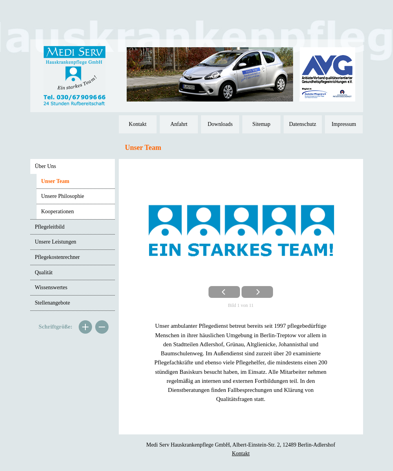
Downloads (220, 124)
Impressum (344, 124)
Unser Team (55, 181)
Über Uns (45, 166)
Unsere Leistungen (55, 242)
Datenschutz (302, 124)
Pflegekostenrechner (57, 257)
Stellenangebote (52, 303)
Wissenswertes (51, 287)
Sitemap (261, 124)
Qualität (44, 272)
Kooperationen (57, 211)
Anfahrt (179, 124)
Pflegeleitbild (50, 227)
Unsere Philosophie (62, 196)
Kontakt (137, 124)
